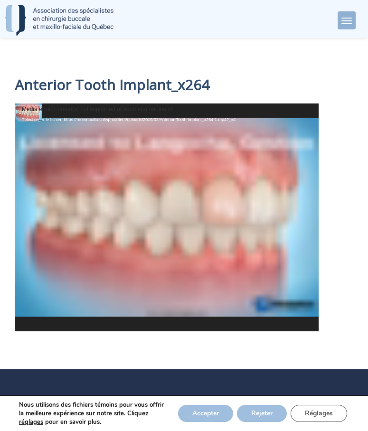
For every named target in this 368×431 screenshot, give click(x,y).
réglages (31, 422)
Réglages (319, 413)
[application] (167, 217)
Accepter (205, 413)
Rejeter (262, 413)
